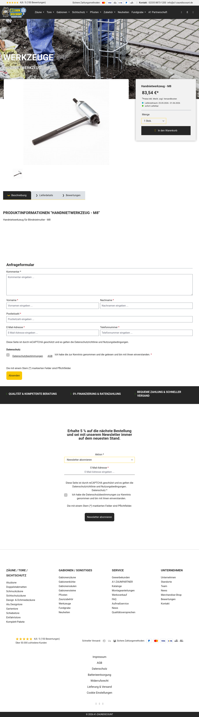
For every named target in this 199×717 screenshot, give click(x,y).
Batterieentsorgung (99, 674)
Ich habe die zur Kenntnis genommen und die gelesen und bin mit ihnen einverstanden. (81, 356)
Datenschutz (99, 668)
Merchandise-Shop (171, 594)
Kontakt (165, 603)
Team (164, 586)
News (164, 590)
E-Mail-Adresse (15, 327)
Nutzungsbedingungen (115, 342)
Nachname (107, 300)
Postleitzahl (13, 313)
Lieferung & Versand (99, 686)
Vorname (12, 300)
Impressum (99, 656)
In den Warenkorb (166, 130)
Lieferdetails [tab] (46, 195)
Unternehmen (168, 577)
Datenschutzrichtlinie (86, 342)
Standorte (166, 581)
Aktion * (99, 454)
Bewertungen (168, 599)
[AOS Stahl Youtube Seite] (102, 703)
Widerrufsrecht (99, 680)
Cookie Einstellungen (99, 692)
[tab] (17, 195)
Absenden (14, 375)
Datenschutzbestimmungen (27, 356)
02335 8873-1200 (157, 2)
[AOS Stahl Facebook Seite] (99, 703)
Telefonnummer (109, 327)
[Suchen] (187, 12)
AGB (50, 356)
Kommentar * (13, 271)
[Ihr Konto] (181, 12)
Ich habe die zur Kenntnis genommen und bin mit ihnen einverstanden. (101, 496)
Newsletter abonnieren (99, 517)
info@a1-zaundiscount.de (180, 2)
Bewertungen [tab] (73, 195)
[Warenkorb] (193, 12)
